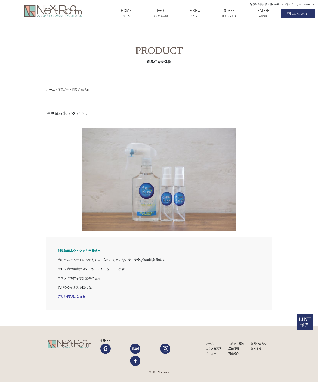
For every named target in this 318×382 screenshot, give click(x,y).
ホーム (210, 343)
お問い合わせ (259, 343)
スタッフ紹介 (236, 343)
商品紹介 (63, 89)
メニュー (211, 353)
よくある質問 (213, 348)
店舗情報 (233, 348)
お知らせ (256, 348)
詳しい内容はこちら (71, 296)
